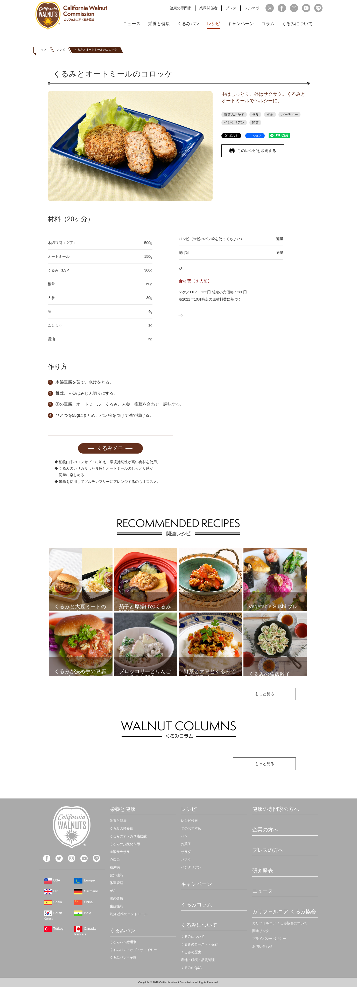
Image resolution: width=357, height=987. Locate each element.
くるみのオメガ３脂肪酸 (128, 836)
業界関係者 (208, 8)
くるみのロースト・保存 (199, 944)
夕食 (270, 114)
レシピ (213, 23)
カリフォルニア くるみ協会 (284, 911)
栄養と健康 (159, 23)
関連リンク (260, 931)
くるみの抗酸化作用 (125, 844)
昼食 (255, 114)
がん (113, 891)
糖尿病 (115, 867)
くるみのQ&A (191, 968)
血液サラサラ (120, 852)
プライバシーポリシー (269, 939)
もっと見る (264, 694)
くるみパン (188, 23)
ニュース (132, 23)
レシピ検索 (189, 821)
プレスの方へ (267, 850)
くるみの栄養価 (121, 828)
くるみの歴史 (191, 952)
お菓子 (186, 844)
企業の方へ (265, 829)
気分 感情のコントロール (129, 914)
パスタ (186, 859)
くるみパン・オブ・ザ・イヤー (133, 950)
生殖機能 (116, 906)
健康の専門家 (180, 8)
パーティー (289, 114)
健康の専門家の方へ (275, 809)
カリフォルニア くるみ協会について (279, 923)
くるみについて (297, 23)
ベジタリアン (234, 122)
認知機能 (116, 875)
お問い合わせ (262, 946)
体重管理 (116, 883)
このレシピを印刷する (256, 150)
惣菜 (255, 122)
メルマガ (251, 8)
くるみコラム (196, 904)
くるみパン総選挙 (123, 942)
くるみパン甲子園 (123, 958)
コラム (268, 23)
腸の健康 (116, 898)
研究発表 (262, 870)
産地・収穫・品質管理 (198, 960)
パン (184, 836)
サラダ (186, 852)
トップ (42, 49)
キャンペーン (240, 23)
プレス (231, 8)
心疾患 (115, 859)
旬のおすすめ (191, 828)
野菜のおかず (234, 114)
